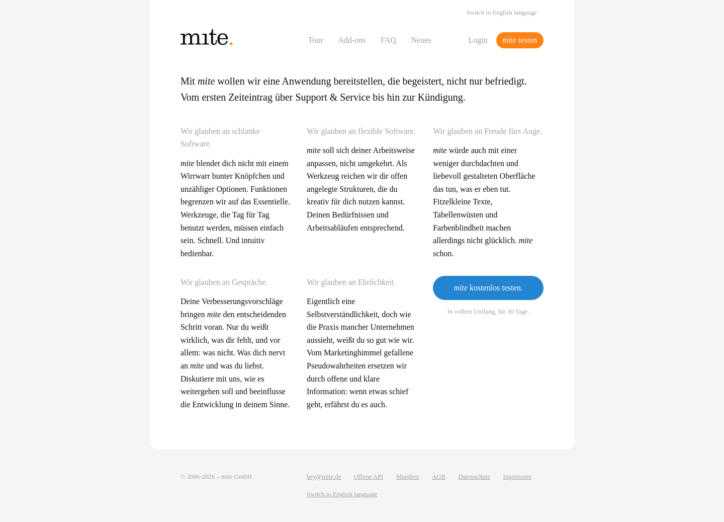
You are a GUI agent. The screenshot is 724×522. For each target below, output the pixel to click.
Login (477, 40)
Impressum (517, 476)
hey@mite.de (324, 476)
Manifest (407, 476)
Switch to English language (502, 12)
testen (519, 40)
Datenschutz (474, 476)
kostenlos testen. (488, 287)
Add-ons (352, 40)
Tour (315, 40)
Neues (421, 40)
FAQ (388, 40)
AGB (438, 476)
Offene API (368, 476)
